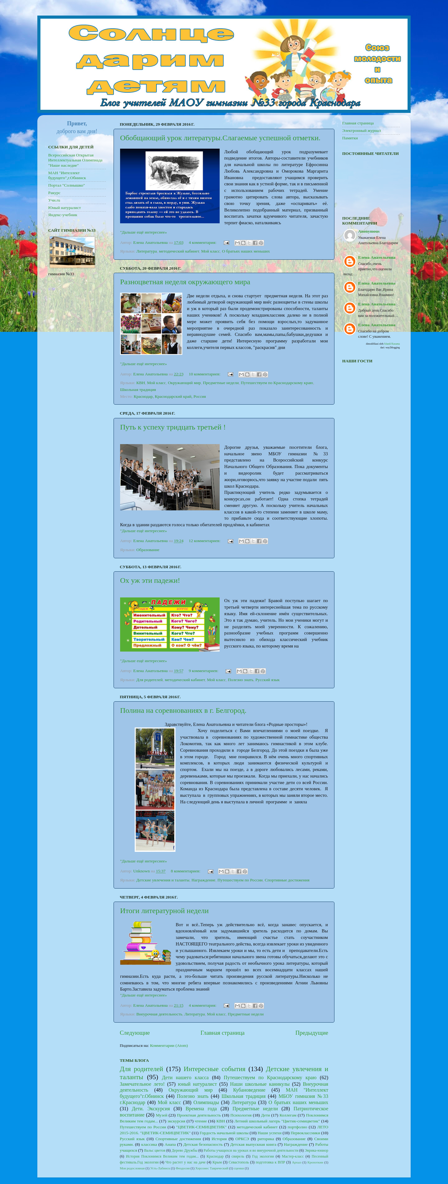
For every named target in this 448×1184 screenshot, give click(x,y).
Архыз (296, 1162)
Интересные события (214, 1069)
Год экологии (263, 1156)
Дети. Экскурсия (151, 1109)
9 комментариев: (204, 670)
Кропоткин (315, 1162)
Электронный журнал (361, 130)
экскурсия (176, 1121)
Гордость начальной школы (224, 1133)
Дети (265, 1115)
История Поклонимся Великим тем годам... (162, 1156)
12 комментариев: (205, 540)
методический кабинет (179, 251)
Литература (146, 251)
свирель (237, 1156)
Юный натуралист (64, 207)
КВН (140, 382)
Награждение (203, 880)
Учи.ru (54, 200)
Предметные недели (221, 382)
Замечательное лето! (142, 1084)
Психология (240, 1115)
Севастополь (239, 1162)
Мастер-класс (293, 1156)
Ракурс (54, 192)
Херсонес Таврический (211, 1168)
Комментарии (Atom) (169, 1045)
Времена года (201, 1109)
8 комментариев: (186, 871)
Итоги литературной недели (164, 911)
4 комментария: (203, 242)
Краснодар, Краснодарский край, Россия (170, 396)
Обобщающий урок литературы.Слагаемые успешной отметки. (220, 138)
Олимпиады (206, 1102)
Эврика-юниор (316, 1150)
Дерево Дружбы (185, 1150)
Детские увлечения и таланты (162, 880)
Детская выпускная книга (253, 1144)
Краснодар (215, 1156)
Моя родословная (132, 1168)
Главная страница (223, 1032)
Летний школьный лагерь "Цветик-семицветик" (277, 1121)
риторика (266, 1138)
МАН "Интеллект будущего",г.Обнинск (67, 175)
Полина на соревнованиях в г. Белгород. (183, 710)
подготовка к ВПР (270, 1162)
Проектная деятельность (199, 1115)
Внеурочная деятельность (159, 1014)
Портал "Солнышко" (66, 185)
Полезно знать (240, 679)
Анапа (170, 1144)
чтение (201, 1121)
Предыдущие (311, 1032)
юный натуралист (197, 1084)
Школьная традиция (138, 389)
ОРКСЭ (242, 1138)
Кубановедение (249, 1090)
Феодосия (183, 1168)
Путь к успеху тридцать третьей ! (173, 427)
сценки (239, 1168)
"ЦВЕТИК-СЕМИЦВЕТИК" (201, 1127)
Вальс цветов (154, 1150)
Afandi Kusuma (392, 343)
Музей (161, 1115)
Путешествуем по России (240, 880)
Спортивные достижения (287, 880)
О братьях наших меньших (246, 251)
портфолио (297, 1127)
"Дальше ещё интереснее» (143, 232)
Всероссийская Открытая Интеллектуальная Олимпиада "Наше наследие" (75, 160)
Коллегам (287, 1115)
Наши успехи (270, 1133)
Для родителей (149, 679)
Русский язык (267, 679)
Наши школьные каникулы (260, 1084)
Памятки (350, 138)
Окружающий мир (184, 382)
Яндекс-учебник (62, 214)
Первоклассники (305, 1133)
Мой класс (210, 251)
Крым (217, 1162)
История (219, 1138)
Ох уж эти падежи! (150, 580)
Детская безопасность (203, 1144)
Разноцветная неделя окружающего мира (185, 282)
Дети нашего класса (185, 1077)
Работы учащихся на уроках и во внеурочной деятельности (251, 1150)
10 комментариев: (205, 374)
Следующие (135, 1032)
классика (149, 1144)
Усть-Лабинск (160, 1168)
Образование (147, 549)
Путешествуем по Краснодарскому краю (277, 382)
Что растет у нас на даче (186, 1162)
